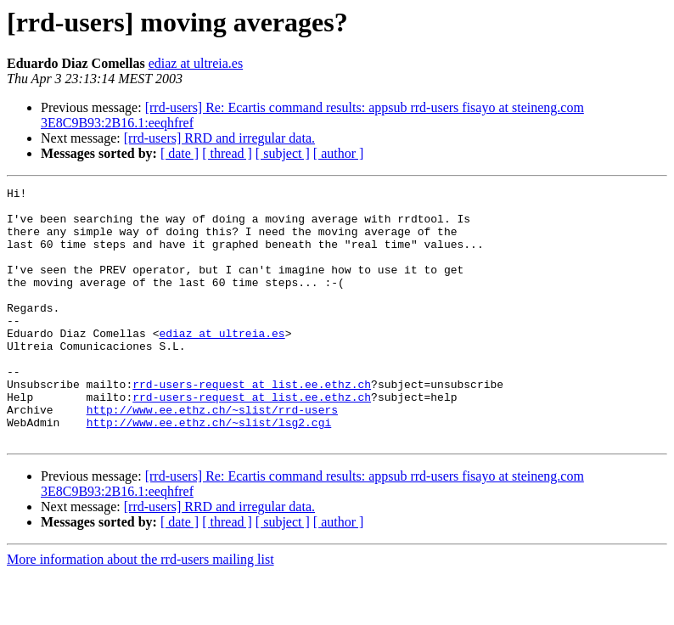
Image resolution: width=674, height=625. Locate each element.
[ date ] (179, 153)
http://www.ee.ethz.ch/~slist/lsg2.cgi (209, 470)
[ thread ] (227, 153)
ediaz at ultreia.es (196, 63)
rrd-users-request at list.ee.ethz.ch (251, 424)
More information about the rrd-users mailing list (140, 610)
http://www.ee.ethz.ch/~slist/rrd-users (212, 455)
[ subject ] (283, 153)
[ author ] (338, 153)
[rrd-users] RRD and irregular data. (219, 138)
